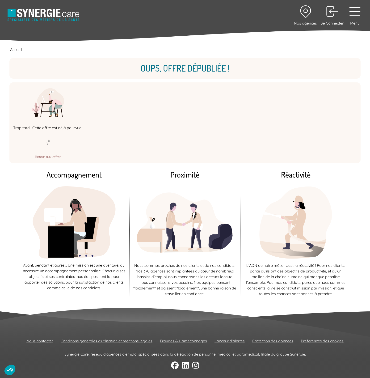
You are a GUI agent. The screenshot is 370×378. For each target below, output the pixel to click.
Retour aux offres (48, 156)
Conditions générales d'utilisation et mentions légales (106, 341)
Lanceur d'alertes (229, 341)
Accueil (16, 49)
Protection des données (272, 341)
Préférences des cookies (322, 341)
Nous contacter (39, 341)
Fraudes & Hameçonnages (183, 341)
